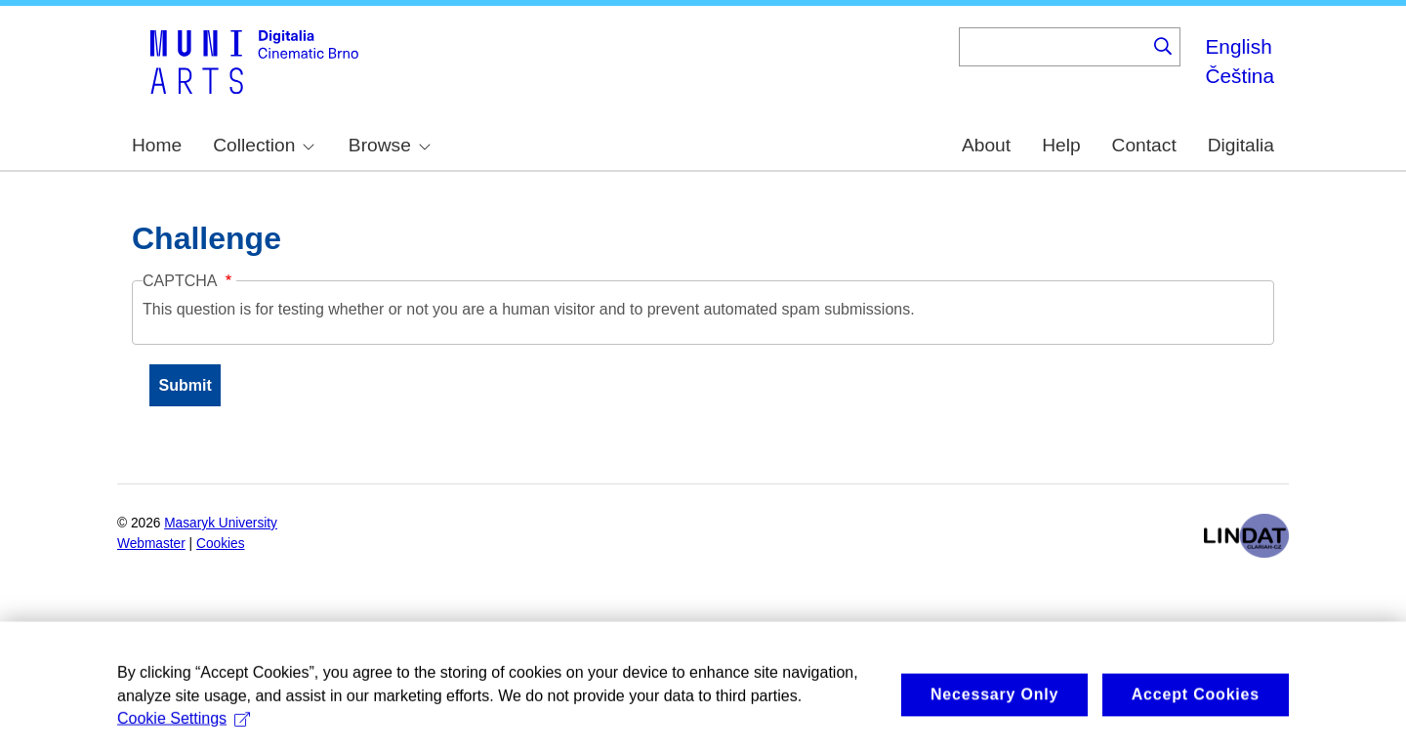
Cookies (220, 543)
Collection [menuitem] (263, 145)
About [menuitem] (986, 145)
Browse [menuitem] (390, 145)
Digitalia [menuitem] (1241, 145)
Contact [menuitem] (1144, 145)
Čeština (1239, 75)
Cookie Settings (183, 726)
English (1238, 46)
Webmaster (151, 543)
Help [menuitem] (1061, 145)
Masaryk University (220, 523)
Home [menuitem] (157, 145)
